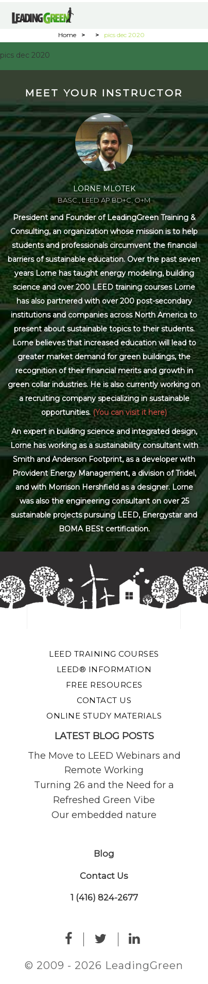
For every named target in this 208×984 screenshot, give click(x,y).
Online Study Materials (104, 716)
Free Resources (104, 685)
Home (67, 35)
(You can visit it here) (130, 412)
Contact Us (104, 700)
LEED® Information (104, 669)
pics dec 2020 (25, 55)
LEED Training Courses (104, 654)
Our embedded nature (104, 815)
